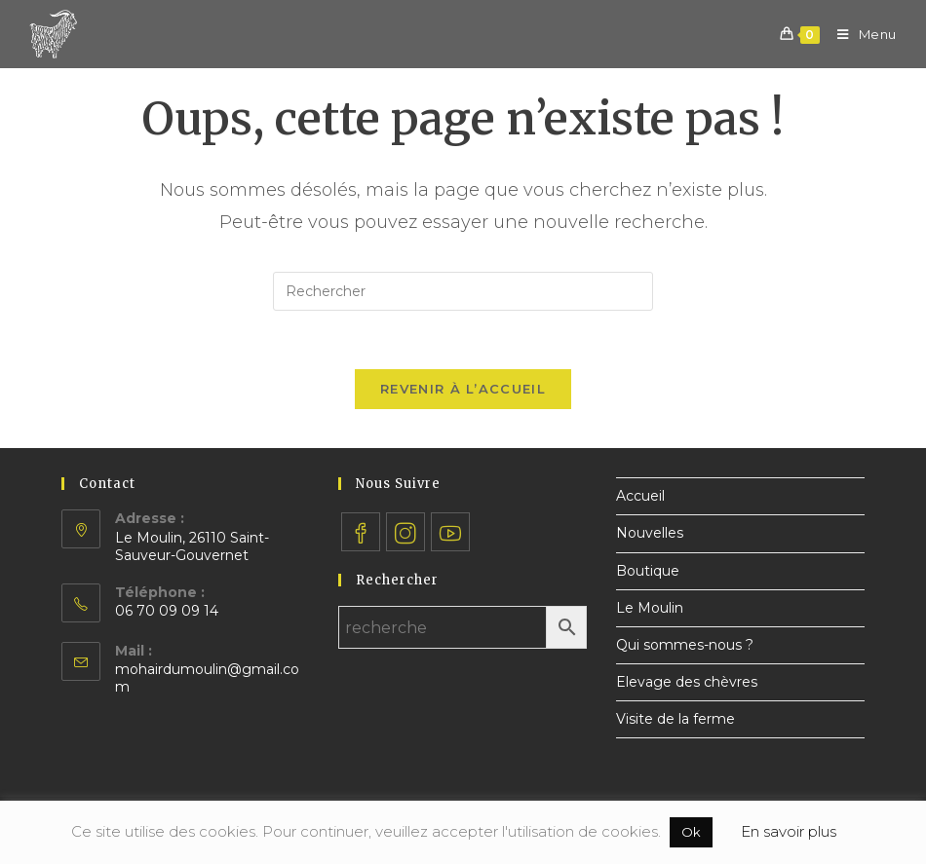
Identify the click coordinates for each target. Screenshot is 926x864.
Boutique (647, 571)
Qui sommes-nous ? (684, 645)
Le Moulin (649, 608)
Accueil (640, 496)
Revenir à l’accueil (463, 388)
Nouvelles (649, 533)
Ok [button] (691, 832)
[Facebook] (360, 531)
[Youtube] (450, 531)
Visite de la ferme (675, 719)
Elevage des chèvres (686, 682)
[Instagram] (405, 531)
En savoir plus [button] (788, 831)
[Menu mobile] (860, 34)
